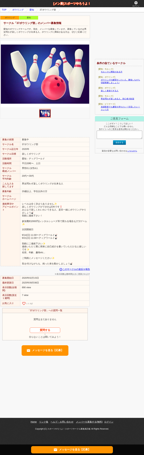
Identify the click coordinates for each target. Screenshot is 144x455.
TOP (4, 9)
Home (34, 421)
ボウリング (18, 9)
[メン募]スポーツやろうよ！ (72, 3)
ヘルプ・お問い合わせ (62, 421)
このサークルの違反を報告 (74, 269)
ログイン (136, 4)
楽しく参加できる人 (109, 91)
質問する (45, 330)
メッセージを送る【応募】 (45, 350)
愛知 (31, 9)
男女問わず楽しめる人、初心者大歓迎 (117, 99)
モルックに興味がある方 (111, 72)
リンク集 (43, 421)
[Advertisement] (45, 127)
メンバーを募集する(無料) (89, 421)
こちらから (132, 151)
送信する (119, 142)
